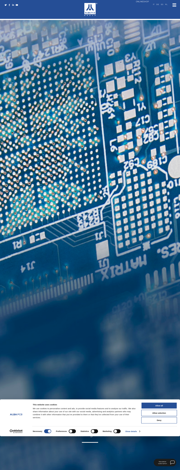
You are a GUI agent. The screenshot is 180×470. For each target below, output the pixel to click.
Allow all (159, 439)
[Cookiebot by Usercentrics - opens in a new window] (16, 465)
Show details (131, 465)
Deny (159, 454)
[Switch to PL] (166, 4)
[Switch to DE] (157, 4)
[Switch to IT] (153, 4)
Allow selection (159, 447)
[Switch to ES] (162, 4)
